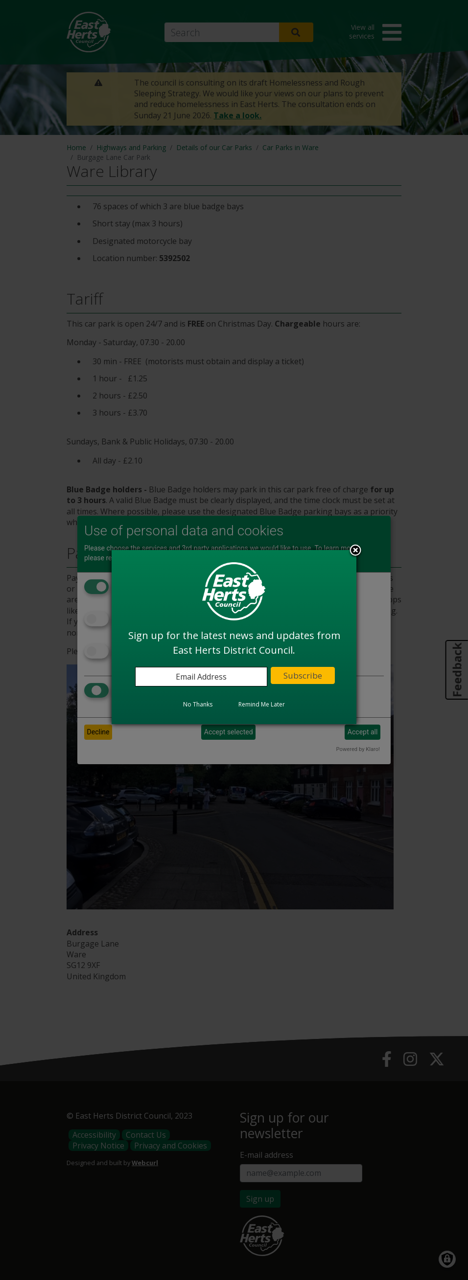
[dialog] (234, 637)
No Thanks (197, 704)
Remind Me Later (261, 704)
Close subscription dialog (355, 551)
